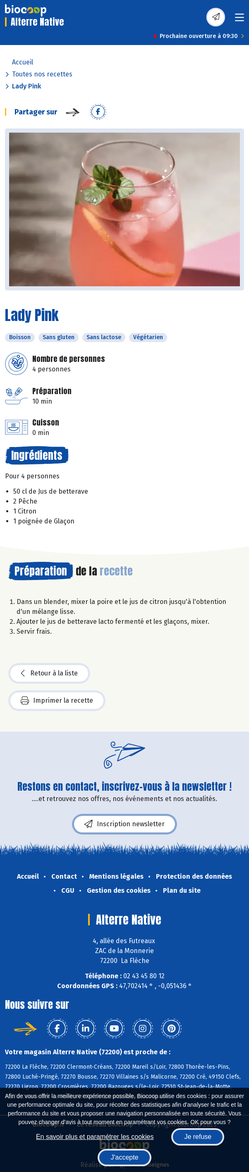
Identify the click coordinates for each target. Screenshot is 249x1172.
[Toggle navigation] (239, 20)
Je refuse (197, 1136)
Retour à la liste (49, 673)
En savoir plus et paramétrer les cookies (95, 1136)
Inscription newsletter (124, 824)
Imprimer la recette (57, 701)
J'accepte (124, 1157)
